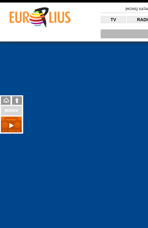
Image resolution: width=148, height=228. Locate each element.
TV (113, 19)
